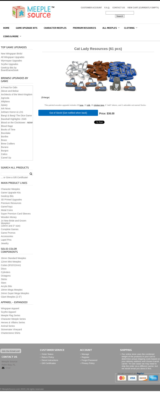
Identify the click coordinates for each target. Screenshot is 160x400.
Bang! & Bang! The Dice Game (16, 115)
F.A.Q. (107, 8)
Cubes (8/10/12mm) (11, 265)
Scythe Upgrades (9, 64)
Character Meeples (55, 28)
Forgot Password (89, 360)
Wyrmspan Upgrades (11, 60)
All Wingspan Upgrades (12, 57)
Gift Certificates (49, 363)
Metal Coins (7, 210)
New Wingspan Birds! (11, 53)
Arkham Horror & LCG (12, 112)
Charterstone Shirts (10, 333)
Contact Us (118, 8)
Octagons (6, 275)
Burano (4, 147)
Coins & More (11, 36)
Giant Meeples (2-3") (11, 296)
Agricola (5, 98)
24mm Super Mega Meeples (15, 293)
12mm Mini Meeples (11, 261)
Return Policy (48, 357)
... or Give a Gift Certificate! (14, 177)
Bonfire (4, 136)
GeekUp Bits (7, 196)
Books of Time (8, 129)
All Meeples (109, 28)
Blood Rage (7, 126)
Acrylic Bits (6, 286)
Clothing (129, 28)
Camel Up (6, 157)
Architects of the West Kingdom (16, 94)
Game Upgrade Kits (26, 28)
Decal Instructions (50, 360)
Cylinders (5, 272)
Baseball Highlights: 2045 (13, 119)
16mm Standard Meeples (13, 258)
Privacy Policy (88, 363)
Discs (3, 268)
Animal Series (8, 326)
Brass (4, 140)
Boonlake (5, 133)
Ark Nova (5, 108)
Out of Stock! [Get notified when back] (68, 113)
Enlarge (45, 97)
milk (88, 105)
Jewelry (4, 243)
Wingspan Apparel (10, 308)
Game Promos (8, 233)
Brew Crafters (8, 143)
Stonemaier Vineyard (11, 329)
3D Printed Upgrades (11, 199)
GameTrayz (7, 206)
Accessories (7, 236)
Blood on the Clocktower (13, 122)
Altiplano (5, 101)
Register (85, 357)
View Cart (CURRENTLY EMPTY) (143, 8)
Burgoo (4, 150)
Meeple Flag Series (10, 315)
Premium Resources (84, 28)
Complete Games (9, 229)
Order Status (47, 354)
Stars (3, 282)
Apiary (4, 105)
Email (8, 368)
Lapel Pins (6, 240)
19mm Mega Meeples (12, 289)
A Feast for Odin (9, 87)
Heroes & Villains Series (13, 322)
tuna (81, 105)
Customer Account (91, 8)
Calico (4, 154)
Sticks (4, 279)
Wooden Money (9, 217)
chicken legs (99, 105)
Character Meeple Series (13, 319)
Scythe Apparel (8, 312)
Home (6, 28)
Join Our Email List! (11, 351)
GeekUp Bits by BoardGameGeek (9, 68)
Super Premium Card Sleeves (16, 213)
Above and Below (10, 91)
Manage (85, 354)
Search (31, 174)
